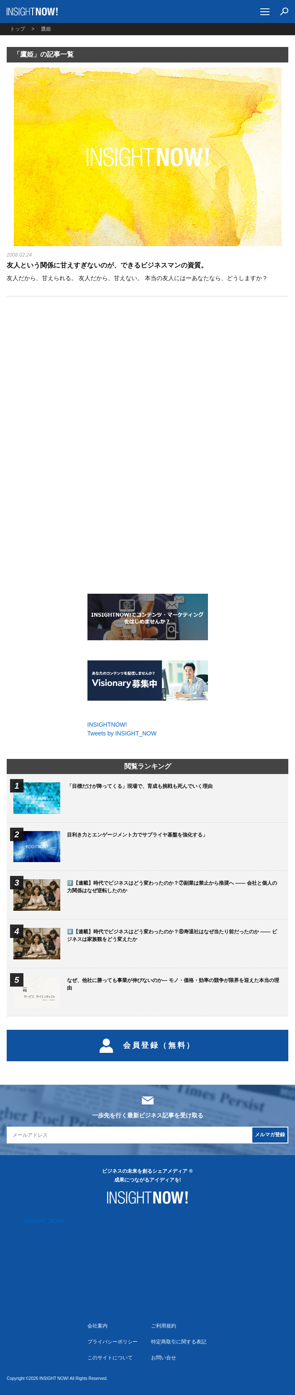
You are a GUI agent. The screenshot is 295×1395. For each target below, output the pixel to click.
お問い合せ (163, 1358)
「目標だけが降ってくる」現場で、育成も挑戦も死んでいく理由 (140, 786)
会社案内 (97, 1326)
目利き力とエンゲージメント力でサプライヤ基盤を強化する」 (137, 835)
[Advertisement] (147, 375)
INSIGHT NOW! (32, 12)
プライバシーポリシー (112, 1342)
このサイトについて (110, 1358)
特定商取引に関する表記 (178, 1342)
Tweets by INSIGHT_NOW (122, 733)
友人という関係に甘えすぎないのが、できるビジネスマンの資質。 (107, 265)
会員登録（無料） (147, 1045)
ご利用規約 (163, 1326)
